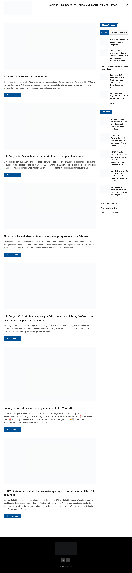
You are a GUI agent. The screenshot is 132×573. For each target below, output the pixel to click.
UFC (62, 5)
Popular (114, 32)
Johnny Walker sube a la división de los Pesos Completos (119, 42)
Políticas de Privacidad (109, 213)
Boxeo (68, 5)
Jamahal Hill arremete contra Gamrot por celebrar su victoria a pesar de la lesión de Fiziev (119, 176)
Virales (104, 5)
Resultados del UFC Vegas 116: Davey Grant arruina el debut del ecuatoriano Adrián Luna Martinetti (119, 98)
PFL (75, 5)
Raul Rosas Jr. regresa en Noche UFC (26, 76)
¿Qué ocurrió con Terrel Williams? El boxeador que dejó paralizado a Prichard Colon (119, 141)
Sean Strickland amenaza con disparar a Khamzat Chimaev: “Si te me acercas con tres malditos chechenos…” (119, 56)
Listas (113, 5)
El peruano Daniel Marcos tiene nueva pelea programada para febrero (46, 236)
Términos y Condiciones (109, 208)
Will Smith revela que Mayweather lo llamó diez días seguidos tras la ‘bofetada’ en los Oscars (119, 124)
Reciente (104, 32)
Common (123, 32)
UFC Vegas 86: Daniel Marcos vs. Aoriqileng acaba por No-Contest (44, 156)
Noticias (53, 5)
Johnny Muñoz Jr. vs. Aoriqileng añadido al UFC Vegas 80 (38, 408)
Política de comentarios (109, 203)
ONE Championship (89, 5)
